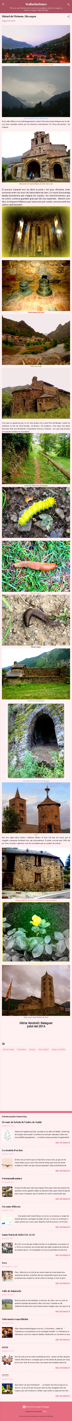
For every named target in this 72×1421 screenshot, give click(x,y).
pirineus (32, 1049)
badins (45, 1411)
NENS (5, 1347)
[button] (68, 17)
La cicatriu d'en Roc (12, 1150)
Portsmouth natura (12, 1178)
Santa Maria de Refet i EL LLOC (18, 1234)
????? (5, 1375)
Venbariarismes (36, 4)
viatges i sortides (58, 1049)
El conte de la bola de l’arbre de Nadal (21, 1122)
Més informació (63, 1143)
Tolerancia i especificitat (15, 1319)
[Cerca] (68, 5)
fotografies (21, 1049)
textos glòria (43, 1049)
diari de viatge (8, 1049)
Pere (4, 1262)
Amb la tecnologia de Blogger (36, 1407)
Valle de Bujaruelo (11, 1291)
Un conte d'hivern (11, 1206)
